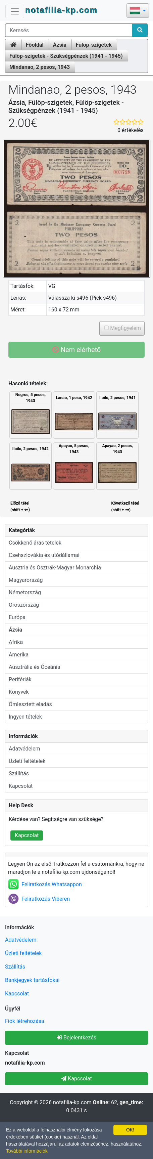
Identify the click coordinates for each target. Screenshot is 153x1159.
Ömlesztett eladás (30, 704)
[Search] (140, 30)
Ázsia (59, 45)
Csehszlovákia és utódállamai (44, 555)
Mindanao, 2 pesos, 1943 (39, 67)
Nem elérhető (76, 350)
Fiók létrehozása (24, 1021)
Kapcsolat (21, 786)
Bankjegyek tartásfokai (32, 980)
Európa (17, 617)
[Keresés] (69, 30)
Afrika (16, 642)
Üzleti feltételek (27, 761)
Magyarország (26, 580)
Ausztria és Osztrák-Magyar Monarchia (55, 567)
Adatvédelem (24, 748)
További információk (27, 1151)
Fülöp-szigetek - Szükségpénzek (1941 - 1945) (66, 56)
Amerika (19, 654)
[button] (138, 11)
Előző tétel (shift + (19, 507)
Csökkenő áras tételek (35, 543)
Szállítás (19, 773)
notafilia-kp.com (62, 10)
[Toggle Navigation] (14, 11)
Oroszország (24, 605)
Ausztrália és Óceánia (34, 667)
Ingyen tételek (25, 717)
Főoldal (35, 45)
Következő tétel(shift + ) (125, 507)
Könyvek (19, 692)
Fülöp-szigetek (94, 45)
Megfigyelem (125, 328)
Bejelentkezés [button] (76, 1037)
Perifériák (20, 679)
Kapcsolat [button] (76, 1078)
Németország (25, 592)
